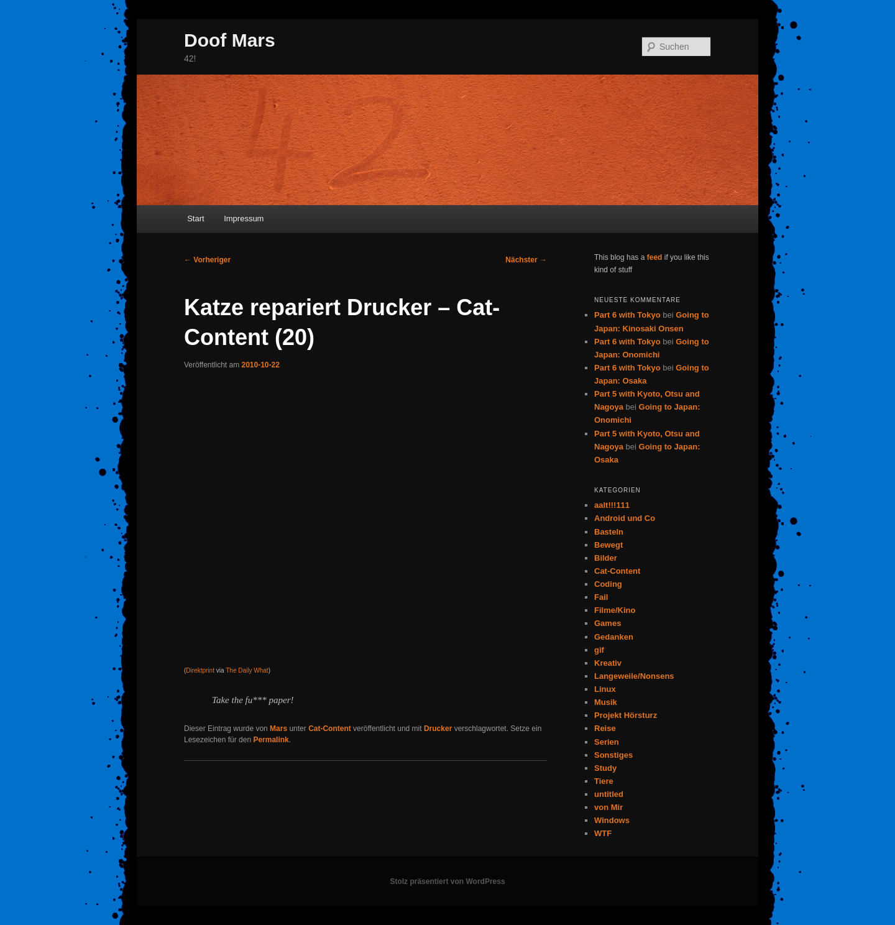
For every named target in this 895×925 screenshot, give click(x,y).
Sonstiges (613, 755)
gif (599, 650)
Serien (606, 742)
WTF (603, 833)
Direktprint (200, 670)
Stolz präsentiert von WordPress (447, 881)
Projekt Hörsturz (625, 715)
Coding (608, 584)
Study (605, 768)
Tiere (603, 781)
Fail (601, 597)
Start (195, 218)
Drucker (438, 728)
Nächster (526, 259)
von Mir (608, 807)
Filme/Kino (614, 610)
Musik (605, 702)
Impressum (244, 218)
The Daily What (247, 670)
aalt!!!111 (612, 505)
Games (607, 623)
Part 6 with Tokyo (627, 315)
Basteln (608, 531)
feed (655, 257)
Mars (278, 728)
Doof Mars (229, 40)
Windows (612, 820)
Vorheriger (207, 259)
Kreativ (608, 663)
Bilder (605, 558)
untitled (608, 794)
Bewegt (608, 545)
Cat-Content (329, 728)
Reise (605, 728)
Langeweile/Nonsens (634, 676)
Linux (605, 689)
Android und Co (624, 518)
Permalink (270, 739)
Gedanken (613, 637)
